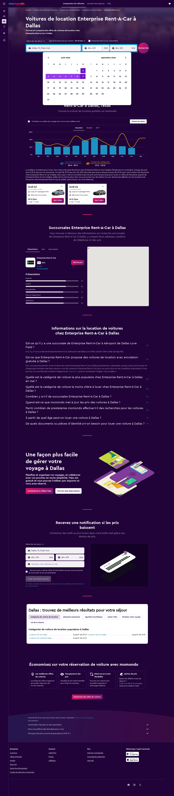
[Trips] (4, 33)
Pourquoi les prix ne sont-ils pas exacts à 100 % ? (92, 733)
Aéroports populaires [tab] (75, 617)
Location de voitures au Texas (74, 10)
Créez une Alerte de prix (132, 683)
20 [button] (66, 88)
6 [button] (65, 76)
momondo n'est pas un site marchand (92, 724)
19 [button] (60, 88)
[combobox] (39, 41)
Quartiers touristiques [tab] (97, 617)
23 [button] (83, 88)
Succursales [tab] (57, 249)
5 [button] (59, 76)
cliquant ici (77, 371)
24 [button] (48, 94)
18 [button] (54, 88)
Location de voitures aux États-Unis (49, 10)
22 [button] (77, 88)
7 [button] (71, 76)
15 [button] (77, 82)
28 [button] (71, 94)
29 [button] (77, 94)
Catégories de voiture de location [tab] (48, 617)
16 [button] (83, 82)
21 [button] (71, 88)
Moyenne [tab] (82, 128)
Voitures (32, 10)
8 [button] (77, 76)
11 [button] (54, 82)
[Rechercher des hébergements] (4, 16)
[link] (62, 200)
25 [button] (54, 94)
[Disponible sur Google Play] (139, 754)
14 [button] (71, 82)
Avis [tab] (47, 249)
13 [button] (66, 82)
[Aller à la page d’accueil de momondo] (16, 3)
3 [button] (48, 76)
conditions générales (69, 584)
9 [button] (83, 76)
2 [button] (83, 71)
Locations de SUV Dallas (101, 635)
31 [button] (48, 100)
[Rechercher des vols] (4, 11)
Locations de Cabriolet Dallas (44, 638)
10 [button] (48, 82)
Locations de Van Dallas (42, 635)
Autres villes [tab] (116, 617)
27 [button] (66, 94)
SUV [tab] (101, 128)
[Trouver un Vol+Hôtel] (4, 26)
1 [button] (77, 71)
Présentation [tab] (37, 249)
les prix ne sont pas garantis (88, 717)
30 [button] (83, 94)
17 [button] (48, 88)
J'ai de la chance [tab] (41, 622)
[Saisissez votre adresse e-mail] (61, 564)
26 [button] (60, 94)
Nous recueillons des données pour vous (92, 729)
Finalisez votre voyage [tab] (135, 617)
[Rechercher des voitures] (4, 21)
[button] (4, 3)
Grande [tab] (93, 128)
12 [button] (60, 82)
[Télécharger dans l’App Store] (139, 760)
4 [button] (54, 76)
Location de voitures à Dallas (96, 10)
